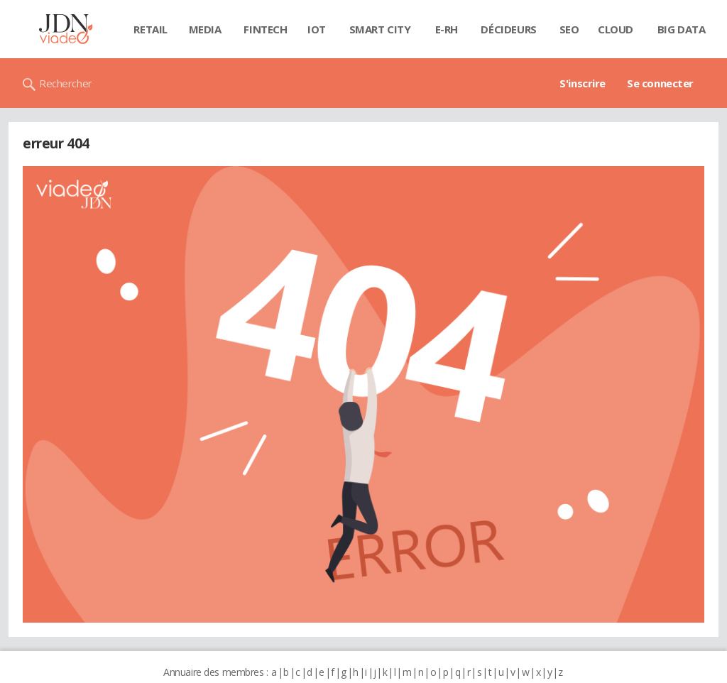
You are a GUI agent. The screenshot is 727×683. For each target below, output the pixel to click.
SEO (569, 29)
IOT (316, 29)
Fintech (265, 29)
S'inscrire (582, 83)
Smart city (380, 29)
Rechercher (65, 83)
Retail (150, 29)
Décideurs (508, 29)
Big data (681, 29)
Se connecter (660, 83)
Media (205, 29)
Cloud (615, 29)
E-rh (446, 29)
